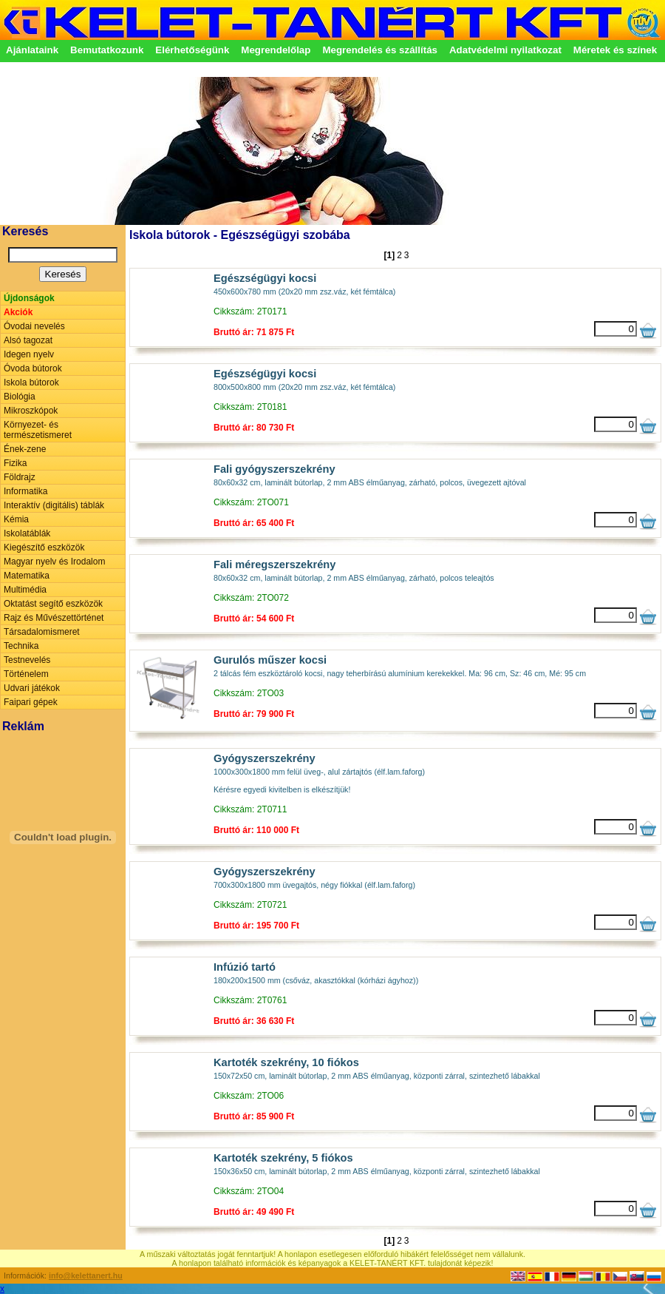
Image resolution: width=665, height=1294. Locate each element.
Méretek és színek (615, 49)
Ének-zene (25, 449)
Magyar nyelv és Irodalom (54, 561)
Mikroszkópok (31, 410)
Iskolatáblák (27, 533)
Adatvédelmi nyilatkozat (505, 49)
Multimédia (25, 589)
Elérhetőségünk (192, 49)
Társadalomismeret (42, 632)
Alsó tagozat (28, 340)
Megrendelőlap (275, 49)
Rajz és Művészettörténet (53, 618)
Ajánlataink (32, 49)
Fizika (15, 463)
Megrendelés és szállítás (379, 49)
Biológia (19, 396)
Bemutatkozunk (106, 49)
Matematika (27, 575)
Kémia (16, 519)
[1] (389, 255)
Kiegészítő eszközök (44, 547)
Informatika (25, 491)
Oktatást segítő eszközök (53, 604)
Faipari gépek (31, 702)
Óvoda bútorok (33, 368)
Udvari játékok (32, 688)
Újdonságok (29, 298)
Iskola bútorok (31, 382)
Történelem (26, 674)
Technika (21, 646)
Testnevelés (27, 660)
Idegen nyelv (29, 354)
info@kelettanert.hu (86, 1275)
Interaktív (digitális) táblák (54, 505)
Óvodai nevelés (34, 326)
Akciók (18, 312)
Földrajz (19, 477)
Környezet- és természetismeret (38, 429)
